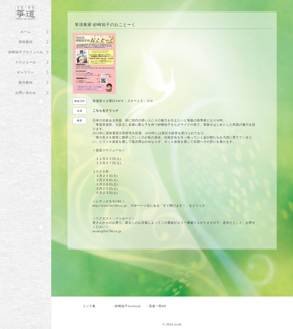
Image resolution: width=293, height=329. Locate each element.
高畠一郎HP (157, 306)
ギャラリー (25, 72)
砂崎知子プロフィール (25, 52)
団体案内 (26, 42)
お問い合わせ (25, 92)
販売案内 (26, 82)
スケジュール (25, 62)
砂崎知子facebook (128, 306)
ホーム (25, 31)
